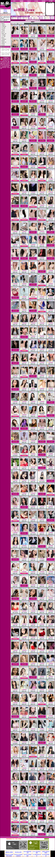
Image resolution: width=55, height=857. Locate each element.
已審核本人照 (4, 42)
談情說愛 (3, 43)
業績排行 (3, 23)
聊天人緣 (3, 32)
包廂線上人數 (4, 33)
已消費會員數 (4, 26)
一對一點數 (3, 36)
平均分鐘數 (3, 27)
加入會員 (5, 11)
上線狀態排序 (4, 39)
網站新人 (3, 37)
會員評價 (3, 29)
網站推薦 (3, 40)
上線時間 (3, 30)
